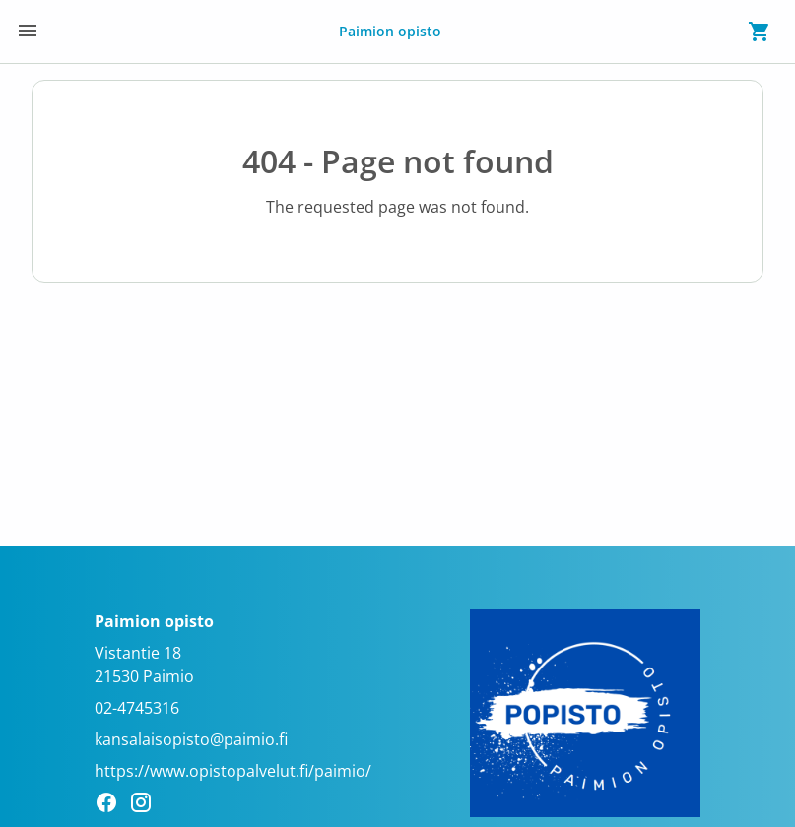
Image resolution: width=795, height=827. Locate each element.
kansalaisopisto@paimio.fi (191, 739)
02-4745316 (137, 708)
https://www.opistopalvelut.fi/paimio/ (233, 771)
